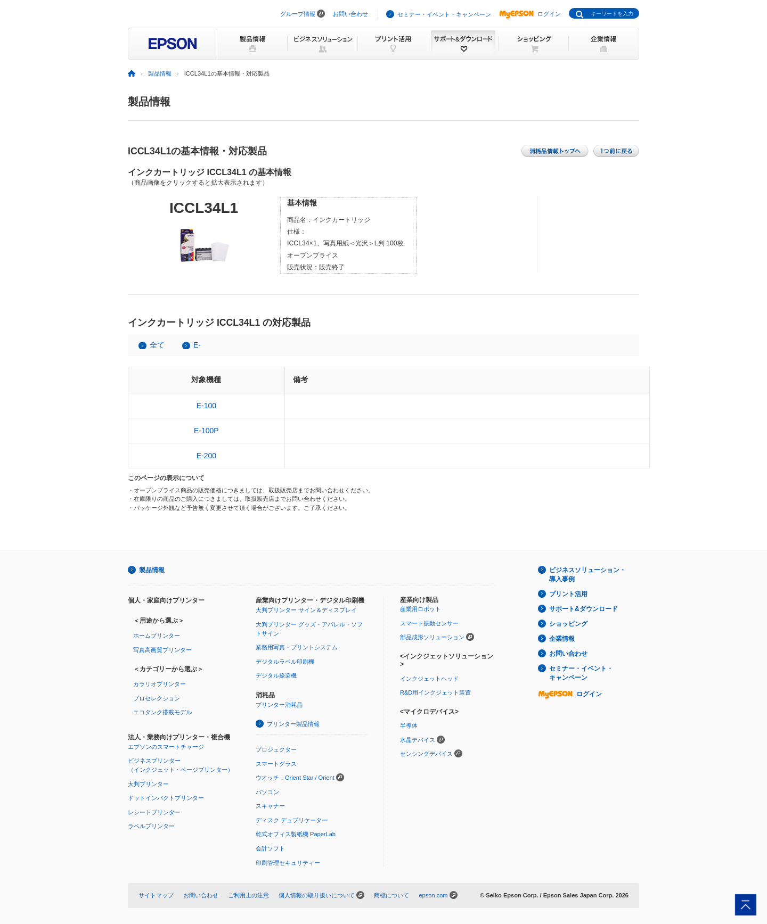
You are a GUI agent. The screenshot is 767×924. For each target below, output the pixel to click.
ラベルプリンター (151, 826)
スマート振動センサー (429, 623)
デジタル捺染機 (276, 675)
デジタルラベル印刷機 (285, 661)
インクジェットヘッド (429, 678)
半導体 (409, 725)
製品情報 (160, 73)
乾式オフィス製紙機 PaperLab (296, 834)
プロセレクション (156, 698)
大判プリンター (148, 784)
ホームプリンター (156, 635)
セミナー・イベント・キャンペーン (444, 14)
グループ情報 (297, 14)
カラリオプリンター (159, 684)
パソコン (267, 792)
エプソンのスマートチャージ (166, 747)
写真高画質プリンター (162, 650)
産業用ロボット (420, 609)
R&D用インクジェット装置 (435, 692)
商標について (391, 895)
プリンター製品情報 (293, 724)
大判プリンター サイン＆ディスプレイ (306, 610)
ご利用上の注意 (248, 895)
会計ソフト (270, 848)
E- (197, 345)
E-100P (206, 430)
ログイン (530, 14)
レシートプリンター (154, 812)
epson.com (433, 895)
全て (157, 345)
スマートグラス (276, 764)
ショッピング (568, 624)
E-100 (206, 405)
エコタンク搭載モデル (162, 712)
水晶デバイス (417, 740)
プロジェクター (276, 749)
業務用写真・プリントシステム (297, 647)
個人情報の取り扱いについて (317, 895)
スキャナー (270, 806)
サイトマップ (156, 895)
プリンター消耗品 (279, 705)
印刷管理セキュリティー (288, 863)
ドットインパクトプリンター (166, 798)
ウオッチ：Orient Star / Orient (295, 777)
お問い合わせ (350, 14)
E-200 (206, 455)
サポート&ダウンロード (583, 609)
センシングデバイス (426, 753)
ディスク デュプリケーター (292, 820)
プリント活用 (568, 594)
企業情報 (562, 638)
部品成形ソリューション (432, 637)
